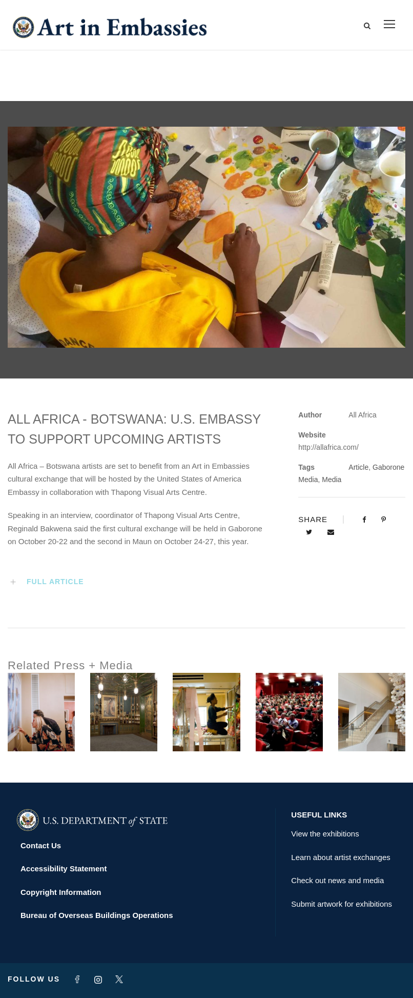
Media (331, 479)
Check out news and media (337, 880)
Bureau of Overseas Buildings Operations (96, 915)
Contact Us (40, 845)
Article (358, 467)
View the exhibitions (325, 833)
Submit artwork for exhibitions (341, 904)
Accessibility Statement (63, 868)
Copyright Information (60, 892)
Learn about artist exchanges (340, 857)
